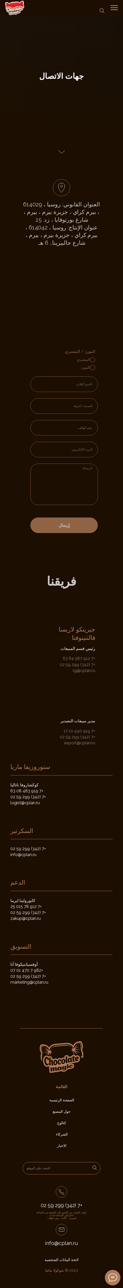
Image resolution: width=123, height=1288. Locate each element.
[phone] (73, 428)
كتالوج (61, 1123)
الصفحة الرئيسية (61, 1100)
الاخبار (61, 1146)
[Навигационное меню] (114, 7)
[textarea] (73, 484)
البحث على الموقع (38, 1168)
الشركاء (62, 1134)
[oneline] (73, 406)
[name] (73, 384)
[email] (73, 449)
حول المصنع (62, 1111)
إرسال (73, 525)
